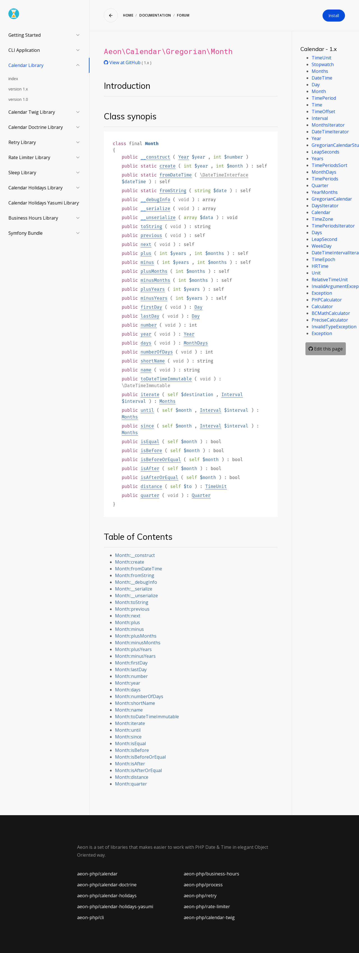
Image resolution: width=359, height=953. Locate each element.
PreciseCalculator (330, 320)
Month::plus (127, 622)
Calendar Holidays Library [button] (35, 188)
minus (147, 262)
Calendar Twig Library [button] (31, 112)
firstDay (151, 307)
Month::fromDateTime (138, 569)
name (146, 370)
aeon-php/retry (200, 895)
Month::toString (131, 602)
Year (183, 157)
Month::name (129, 710)
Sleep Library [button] (22, 172)
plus (146, 253)
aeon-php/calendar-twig (209, 917)
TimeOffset (323, 111)
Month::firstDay (131, 663)
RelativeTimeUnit (330, 279)
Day (198, 307)
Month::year (127, 683)
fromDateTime (175, 175)
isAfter (150, 468)
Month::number (131, 676)
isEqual (150, 441)
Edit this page (326, 349)
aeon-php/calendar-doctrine (107, 885)
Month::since (128, 737)
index (13, 78)
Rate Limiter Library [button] (29, 157)
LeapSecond (324, 239)
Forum (183, 15)
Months (167, 401)
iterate (150, 394)
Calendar (321, 212)
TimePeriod (324, 98)
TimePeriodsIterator (333, 226)
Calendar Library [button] (25, 65)
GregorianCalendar (332, 199)
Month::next (127, 616)
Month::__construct (135, 555)
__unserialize (158, 217)
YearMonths (325, 192)
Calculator (322, 306)
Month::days (128, 690)
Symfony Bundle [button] (25, 233)
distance (151, 486)
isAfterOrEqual (159, 477)
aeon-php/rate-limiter (207, 906)
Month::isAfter (130, 764)
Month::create (129, 562)
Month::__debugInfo (136, 582)
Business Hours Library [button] (33, 218)
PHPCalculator (327, 300)
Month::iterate (130, 723)
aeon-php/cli (90, 917)
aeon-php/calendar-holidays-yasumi (115, 906)
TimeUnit (216, 486)
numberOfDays (157, 352)
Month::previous (132, 609)
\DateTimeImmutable (146, 385)
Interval (232, 394)
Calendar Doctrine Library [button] (35, 127)
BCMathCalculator (331, 313)
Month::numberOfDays (139, 696)
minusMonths (155, 280)
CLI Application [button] (24, 50)
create (167, 166)
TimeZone (322, 219)
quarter (150, 495)
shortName (153, 361)
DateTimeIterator (330, 132)
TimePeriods (325, 179)
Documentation (155, 15)
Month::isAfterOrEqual (138, 770)
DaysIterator (325, 206)
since (147, 426)
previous (151, 235)
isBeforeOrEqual (161, 459)
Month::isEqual (130, 743)
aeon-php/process (203, 885)
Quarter (201, 495)
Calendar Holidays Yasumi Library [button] (43, 203)
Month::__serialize (133, 589)
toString (151, 226)
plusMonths (154, 271)
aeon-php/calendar (97, 874)
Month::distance (131, 777)
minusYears (154, 298)
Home (128, 15)
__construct (155, 157)
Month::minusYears (135, 656)
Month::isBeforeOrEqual (140, 757)
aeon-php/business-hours (211, 874)
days (146, 343)
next (146, 244)
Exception (322, 293)
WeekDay (322, 246)
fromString (172, 190)
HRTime (320, 266)
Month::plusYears (133, 649)
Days (317, 232)
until (147, 410)
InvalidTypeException (334, 327)
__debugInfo (155, 199)
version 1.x (18, 89)
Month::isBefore (132, 750)
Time (317, 105)
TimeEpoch (323, 259)
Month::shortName (135, 703)
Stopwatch (323, 64)
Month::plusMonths (136, 636)
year (146, 334)
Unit (316, 273)
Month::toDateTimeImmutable (147, 716)
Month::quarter (131, 784)
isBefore (151, 450)
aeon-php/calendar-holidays (107, 895)
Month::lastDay (131, 669)
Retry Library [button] (22, 142)
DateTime (322, 78)
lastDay (150, 316)
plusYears (153, 289)
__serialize (155, 208)
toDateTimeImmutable (166, 379)
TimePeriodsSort (329, 165)
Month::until (128, 730)
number (149, 325)
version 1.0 (18, 99)
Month (319, 91)
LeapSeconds (325, 152)
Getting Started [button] (24, 35)
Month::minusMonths (137, 643)
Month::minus (129, 629)
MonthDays (196, 343)
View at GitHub (123, 62)
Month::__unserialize (136, 595)
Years (317, 158)
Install (333, 15)
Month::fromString (134, 575)
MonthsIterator (328, 125)
